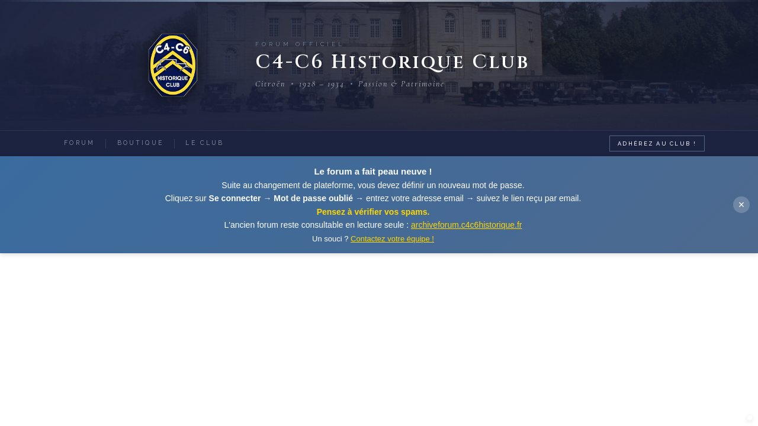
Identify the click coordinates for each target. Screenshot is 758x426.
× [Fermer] (741, 205)
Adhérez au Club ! (655, 143)
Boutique (148, 142)
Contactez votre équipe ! (392, 238)
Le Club (218, 142)
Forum (82, 142)
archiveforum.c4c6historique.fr (466, 225)
